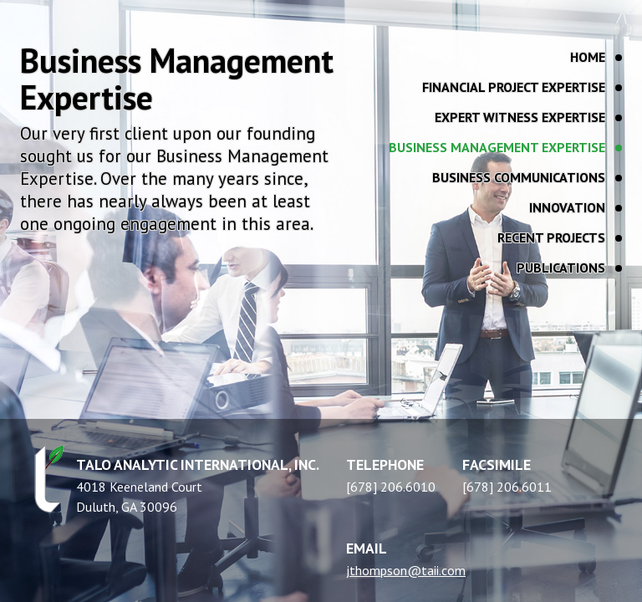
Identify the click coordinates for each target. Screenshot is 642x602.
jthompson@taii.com (406, 570)
